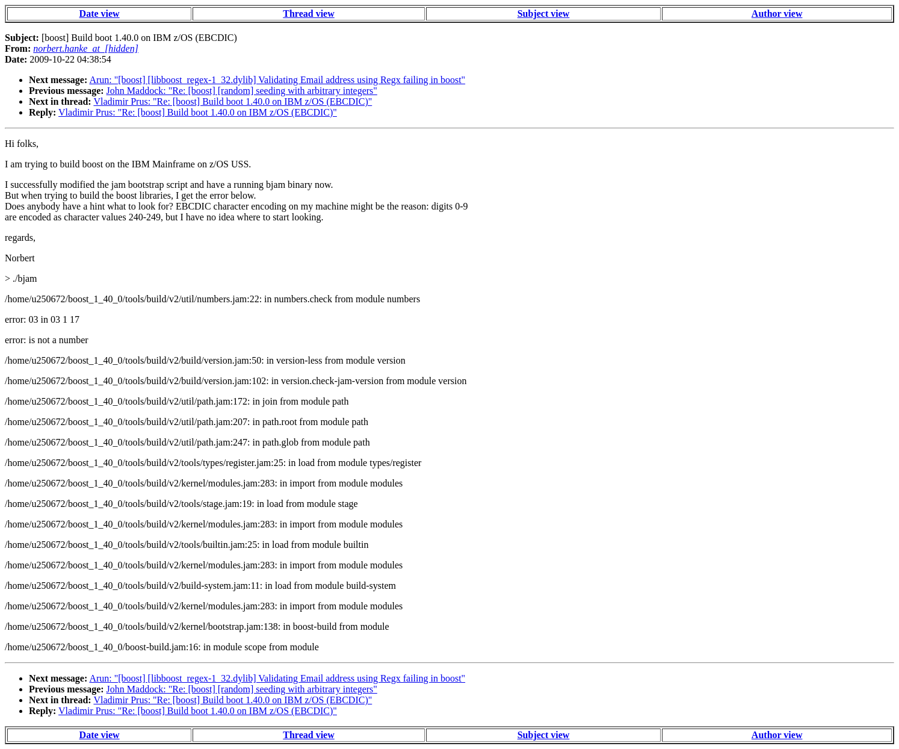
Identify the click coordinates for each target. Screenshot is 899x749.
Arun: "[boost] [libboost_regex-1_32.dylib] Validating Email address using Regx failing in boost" (277, 80)
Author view (777, 13)
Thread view (308, 13)
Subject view (543, 13)
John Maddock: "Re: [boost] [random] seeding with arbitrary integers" (242, 90)
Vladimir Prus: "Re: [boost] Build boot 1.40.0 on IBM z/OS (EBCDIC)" (232, 101)
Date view (99, 13)
